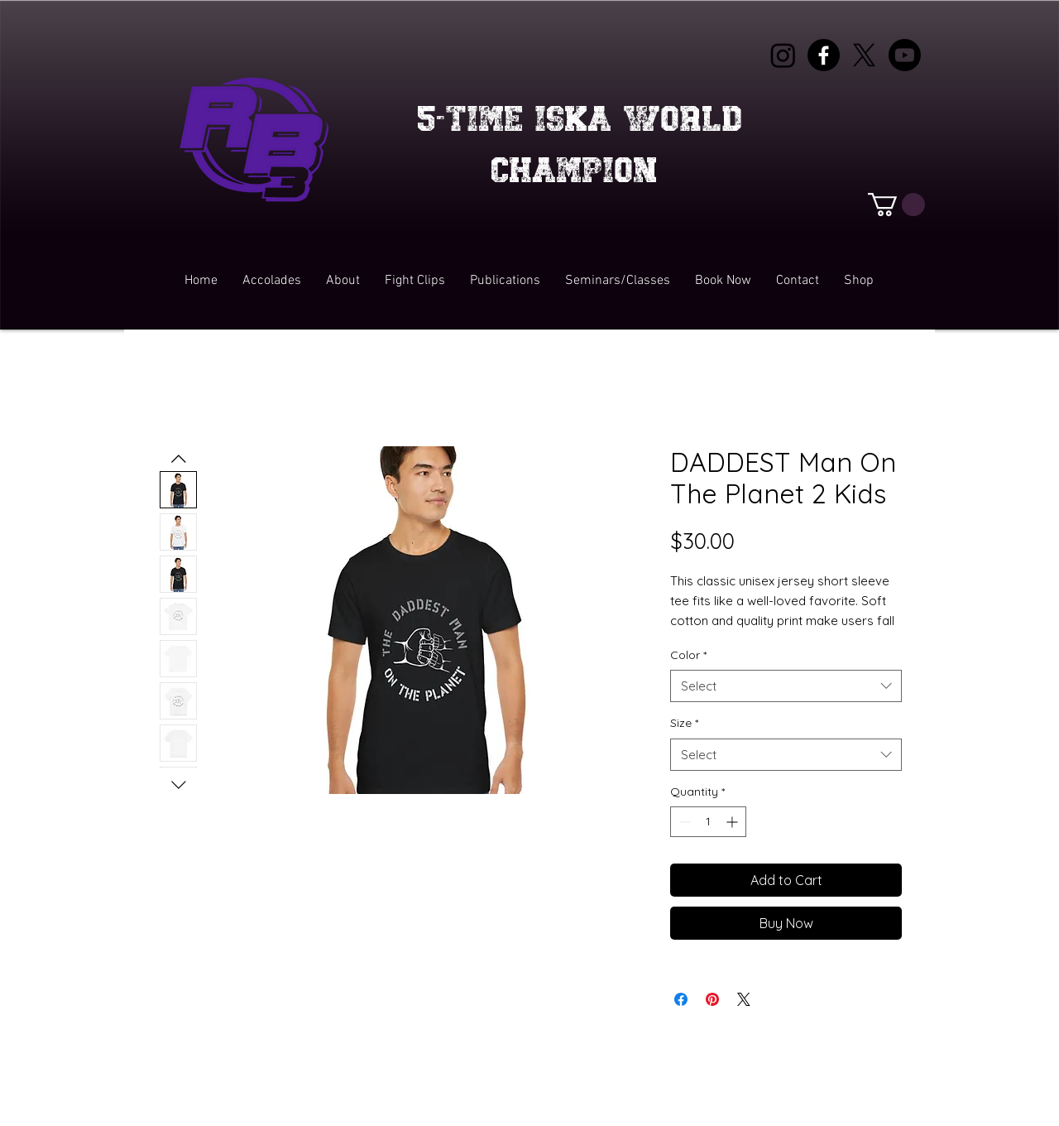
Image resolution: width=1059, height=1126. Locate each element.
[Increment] (733, 821)
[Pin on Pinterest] (712, 999)
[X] (864, 55)
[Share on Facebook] (681, 999)
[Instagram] (783, 55)
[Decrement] (683, 821)
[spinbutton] (708, 821)
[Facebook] (823, 55)
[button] (896, 204)
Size (684, 722)
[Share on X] (744, 999)
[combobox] (786, 686)
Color (688, 654)
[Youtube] (905, 55)
